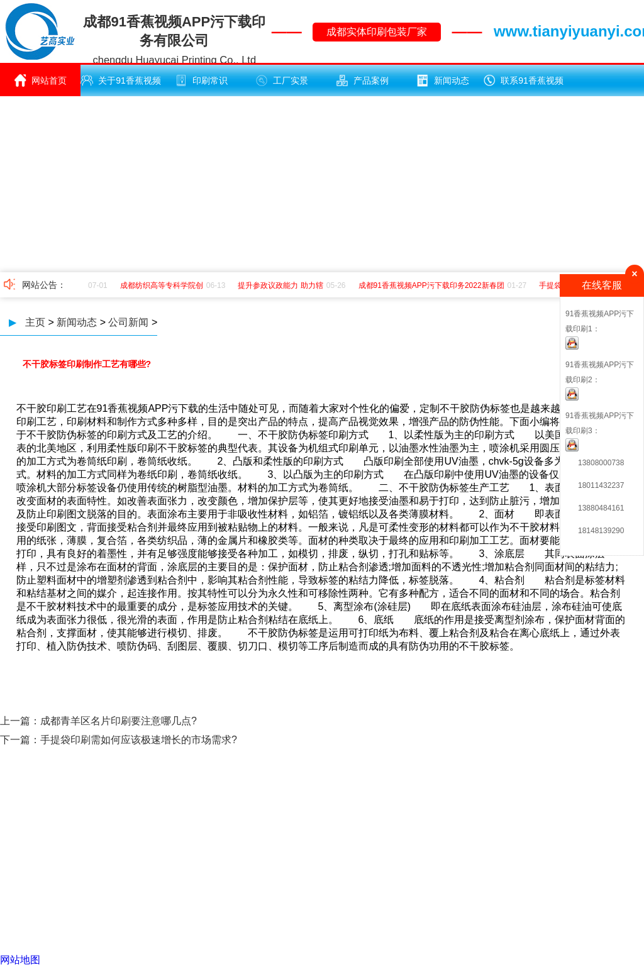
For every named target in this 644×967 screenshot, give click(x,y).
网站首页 (40, 80)
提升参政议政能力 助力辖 (282, 285)
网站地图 (20, 959)
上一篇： (20, 721)
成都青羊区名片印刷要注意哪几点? (118, 721)
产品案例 (362, 80)
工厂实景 (281, 80)
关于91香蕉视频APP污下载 (120, 85)
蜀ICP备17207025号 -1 (434, 863)
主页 (35, 322)
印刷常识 (201, 80)
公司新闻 (128, 322)
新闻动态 (442, 80)
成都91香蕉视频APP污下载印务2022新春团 (433, 285)
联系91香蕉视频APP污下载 (523, 85)
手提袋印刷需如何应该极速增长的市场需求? (138, 739)
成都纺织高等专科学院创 (163, 285)
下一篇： (20, 739)
